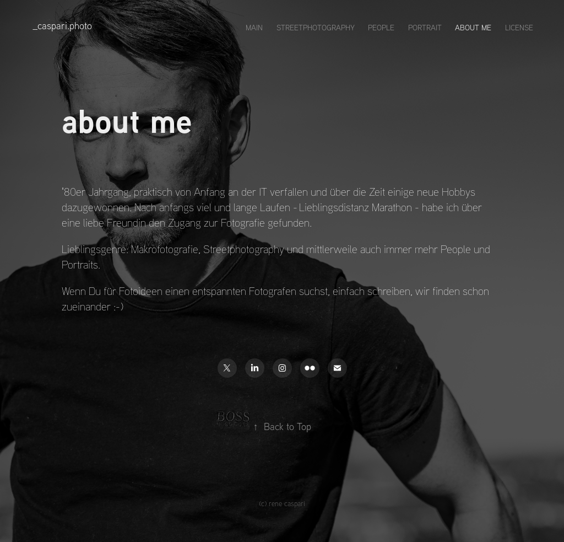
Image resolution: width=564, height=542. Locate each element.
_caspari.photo (62, 25)
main (254, 28)
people (381, 28)
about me (473, 28)
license (519, 28)
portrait (425, 28)
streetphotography (315, 28)
